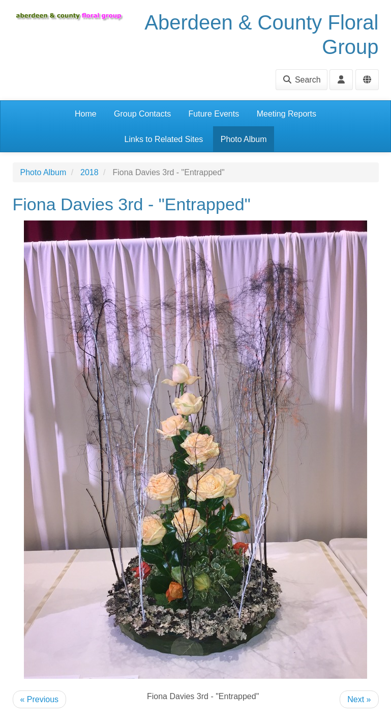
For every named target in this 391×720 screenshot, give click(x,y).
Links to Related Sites (164, 139)
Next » (359, 699)
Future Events (214, 113)
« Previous (39, 699)
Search (301, 79)
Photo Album (244, 139)
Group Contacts (142, 113)
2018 (89, 172)
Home (86, 113)
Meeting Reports (286, 113)
